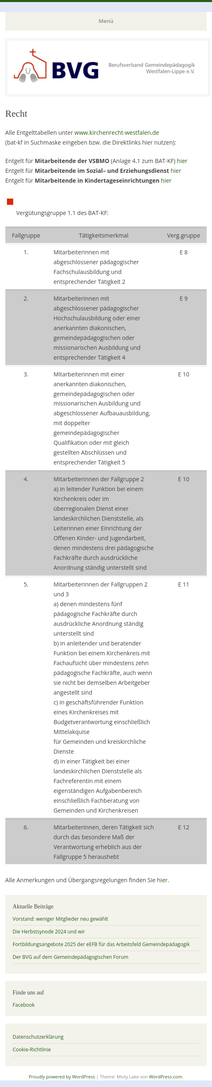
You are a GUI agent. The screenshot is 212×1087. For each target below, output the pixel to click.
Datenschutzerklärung (38, 1036)
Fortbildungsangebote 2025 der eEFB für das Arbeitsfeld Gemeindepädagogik (101, 944)
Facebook (24, 1004)
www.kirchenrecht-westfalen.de (116, 132)
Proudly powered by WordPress (62, 1076)
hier (182, 161)
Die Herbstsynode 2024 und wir (49, 931)
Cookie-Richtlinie (32, 1049)
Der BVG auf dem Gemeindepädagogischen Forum (71, 956)
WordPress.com (165, 1076)
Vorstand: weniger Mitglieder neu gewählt (60, 918)
